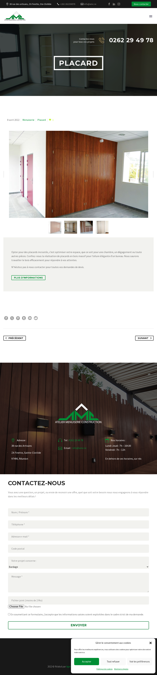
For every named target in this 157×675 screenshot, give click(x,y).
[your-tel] (78, 524)
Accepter (86, 661)
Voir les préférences (140, 661)
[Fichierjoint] (33, 607)
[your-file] (78, 600)
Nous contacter (141, 4)
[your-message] (78, 582)
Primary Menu (150, 16)
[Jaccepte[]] (9, 614)
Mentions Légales (121, 669)
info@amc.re (90, 4)
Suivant (145, 338)
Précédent (13, 338)
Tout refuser (113, 661)
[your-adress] (78, 549)
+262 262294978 (67, 4)
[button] (150, 643)
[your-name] (78, 512)
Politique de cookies (104, 669)
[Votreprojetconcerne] (78, 567)
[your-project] (78, 561)
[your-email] (78, 536)
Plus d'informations (28, 277)
